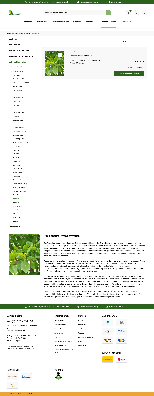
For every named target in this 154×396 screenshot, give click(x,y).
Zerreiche (16, 213)
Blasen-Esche (17, 94)
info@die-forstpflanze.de (16, 330)
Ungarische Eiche (18, 206)
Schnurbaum (16, 176)
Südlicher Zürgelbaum (19, 191)
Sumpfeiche (16, 165)
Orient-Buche (17, 146)
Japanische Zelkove (18, 127)
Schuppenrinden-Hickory (20, 184)
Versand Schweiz (60, 329)
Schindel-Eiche (17, 172)
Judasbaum (16, 124)
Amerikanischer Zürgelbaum (21, 82)
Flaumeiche (16, 116)
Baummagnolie (17, 90)
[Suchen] (108, 12)
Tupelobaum (16, 198)
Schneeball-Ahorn (18, 180)
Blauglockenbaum (18, 97)
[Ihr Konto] (144, 12)
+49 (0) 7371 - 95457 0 (20, 321)
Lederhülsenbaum (18, 135)
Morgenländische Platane (20, 142)
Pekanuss (16, 150)
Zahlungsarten (59, 333)
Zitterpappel (16, 217)
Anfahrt (80, 329)
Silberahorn (16, 161)
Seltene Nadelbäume (18, 67)
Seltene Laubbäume (17, 71)
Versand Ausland (60, 325)
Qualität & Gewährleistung (63, 341)
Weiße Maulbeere (18, 210)
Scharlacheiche (17, 169)
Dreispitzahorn (17, 109)
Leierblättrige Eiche (18, 139)
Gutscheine (82, 345)
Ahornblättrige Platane (19, 79)
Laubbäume (14, 39)
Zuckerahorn (16, 221)
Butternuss (16, 105)
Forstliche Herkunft (60, 345)
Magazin (81, 341)
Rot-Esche (16, 157)
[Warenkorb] (136, 12)
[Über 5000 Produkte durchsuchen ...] (74, 12)
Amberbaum (16, 75)
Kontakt (80, 320)
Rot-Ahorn (16, 154)
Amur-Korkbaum (17, 86)
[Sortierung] (133, 41)
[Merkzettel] (128, 12)
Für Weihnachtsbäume (19, 50)
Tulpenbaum (16, 202)
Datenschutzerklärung (85, 337)
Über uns (57, 337)
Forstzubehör (15, 226)
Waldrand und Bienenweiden (22, 56)
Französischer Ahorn (19, 112)
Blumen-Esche (17, 101)
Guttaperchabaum (18, 120)
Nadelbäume (14, 45)
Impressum (82, 325)
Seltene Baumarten (17, 62)
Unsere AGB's (83, 333)
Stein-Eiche (16, 195)
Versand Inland (59, 320)
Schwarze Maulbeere (19, 187)
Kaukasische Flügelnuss (20, 131)
